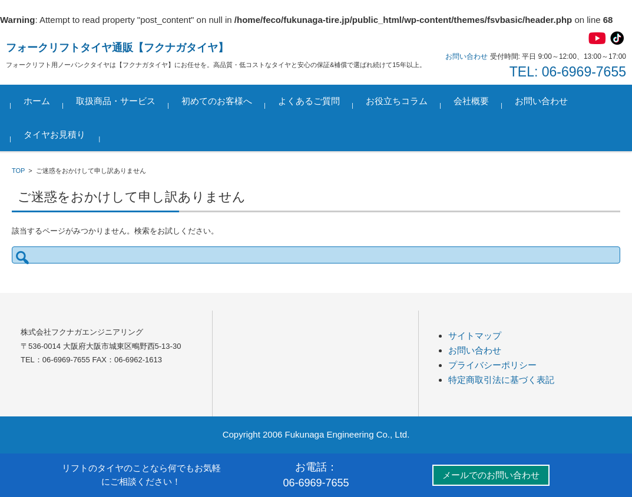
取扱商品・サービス (117, 101)
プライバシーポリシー (492, 365)
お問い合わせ (542, 101)
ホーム (38, 101)
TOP (18, 170)
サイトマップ (474, 336)
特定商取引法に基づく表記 (501, 380)
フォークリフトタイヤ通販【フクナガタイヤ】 (117, 48)
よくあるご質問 (310, 101)
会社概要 (472, 101)
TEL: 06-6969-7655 (567, 71)
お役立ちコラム (398, 101)
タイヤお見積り (56, 134)
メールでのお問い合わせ (491, 475)
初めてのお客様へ (218, 101)
